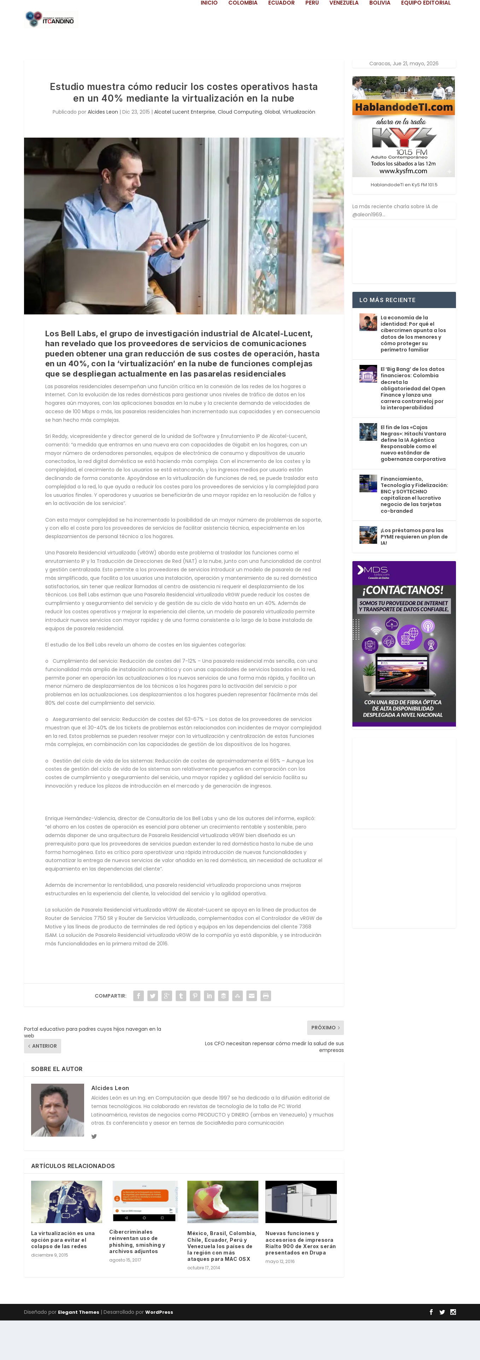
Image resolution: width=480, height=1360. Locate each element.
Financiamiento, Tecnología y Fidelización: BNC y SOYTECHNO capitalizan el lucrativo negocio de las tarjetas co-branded (414, 534)
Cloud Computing (240, 151)
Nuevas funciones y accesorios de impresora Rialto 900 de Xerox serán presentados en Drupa (300, 1282)
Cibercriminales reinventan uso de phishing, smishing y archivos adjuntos (137, 1281)
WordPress (159, 1351)
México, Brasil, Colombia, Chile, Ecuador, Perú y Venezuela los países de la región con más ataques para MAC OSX (222, 1285)
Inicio (209, 42)
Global (272, 151)
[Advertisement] (405, 821)
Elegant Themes (78, 1351)
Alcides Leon (103, 151)
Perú (312, 42)
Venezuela (344, 42)
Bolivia (380, 42)
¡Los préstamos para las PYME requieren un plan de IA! (414, 576)
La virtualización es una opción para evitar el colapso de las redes (63, 1279)
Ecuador (281, 42)
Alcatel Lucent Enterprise (184, 151)
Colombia (243, 42)
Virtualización (298, 151)
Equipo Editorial (426, 42)
